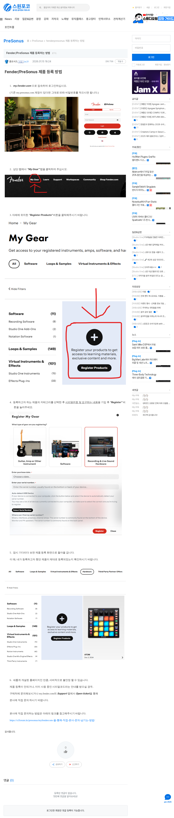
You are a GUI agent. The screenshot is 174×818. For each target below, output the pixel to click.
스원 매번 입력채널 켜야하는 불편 (149, 245)
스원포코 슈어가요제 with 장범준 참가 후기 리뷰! (149, 324)
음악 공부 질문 (142, 312)
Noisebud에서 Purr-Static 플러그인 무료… (144, 201)
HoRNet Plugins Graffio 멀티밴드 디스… (143, 156)
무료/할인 (136, 147)
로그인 (156, 7)
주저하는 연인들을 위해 (146, 308)
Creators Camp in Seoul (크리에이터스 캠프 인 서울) (149, 132)
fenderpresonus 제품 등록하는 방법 (65, 40)
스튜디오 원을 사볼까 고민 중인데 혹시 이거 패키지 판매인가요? (149, 252)
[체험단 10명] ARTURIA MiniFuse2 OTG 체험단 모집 (149, 117)
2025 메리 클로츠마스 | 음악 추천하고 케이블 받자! (149, 136)
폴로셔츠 (11, 61)
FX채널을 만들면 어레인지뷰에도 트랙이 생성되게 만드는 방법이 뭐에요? (149, 237)
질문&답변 (137, 232)
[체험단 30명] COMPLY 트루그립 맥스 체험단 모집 (149, 113)
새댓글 (135, 390)
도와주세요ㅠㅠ (144, 267)
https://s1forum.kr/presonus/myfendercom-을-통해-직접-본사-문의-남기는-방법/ (52, 639)
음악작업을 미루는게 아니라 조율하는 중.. (149, 316)
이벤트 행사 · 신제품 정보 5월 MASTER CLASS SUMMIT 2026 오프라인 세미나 (149, 303)
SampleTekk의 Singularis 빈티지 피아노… (144, 186)
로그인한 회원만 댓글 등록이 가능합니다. (66, 730)
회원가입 (167, 7)
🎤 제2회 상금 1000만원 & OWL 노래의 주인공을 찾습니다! (149, 260)
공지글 (135, 99)
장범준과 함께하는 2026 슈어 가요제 (149, 124)
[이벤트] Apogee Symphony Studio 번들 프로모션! (149, 108)
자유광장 (136, 286)
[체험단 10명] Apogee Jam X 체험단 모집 (149, 104)
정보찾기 (167, 64)
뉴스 (134, 334)
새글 (148, 7)
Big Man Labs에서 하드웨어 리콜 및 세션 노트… (144, 359)
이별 (139, 292)
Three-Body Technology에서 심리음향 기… (144, 374)
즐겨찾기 (137, 7)
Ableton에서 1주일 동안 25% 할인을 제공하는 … (142, 171)
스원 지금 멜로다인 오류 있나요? (149, 271)
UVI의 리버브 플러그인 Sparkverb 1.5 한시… (142, 216)
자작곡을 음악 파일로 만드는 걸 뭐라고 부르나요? (149, 276)
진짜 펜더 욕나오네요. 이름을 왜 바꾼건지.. (149, 296)
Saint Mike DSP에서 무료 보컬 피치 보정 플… (144, 344)
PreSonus (37, 40)
